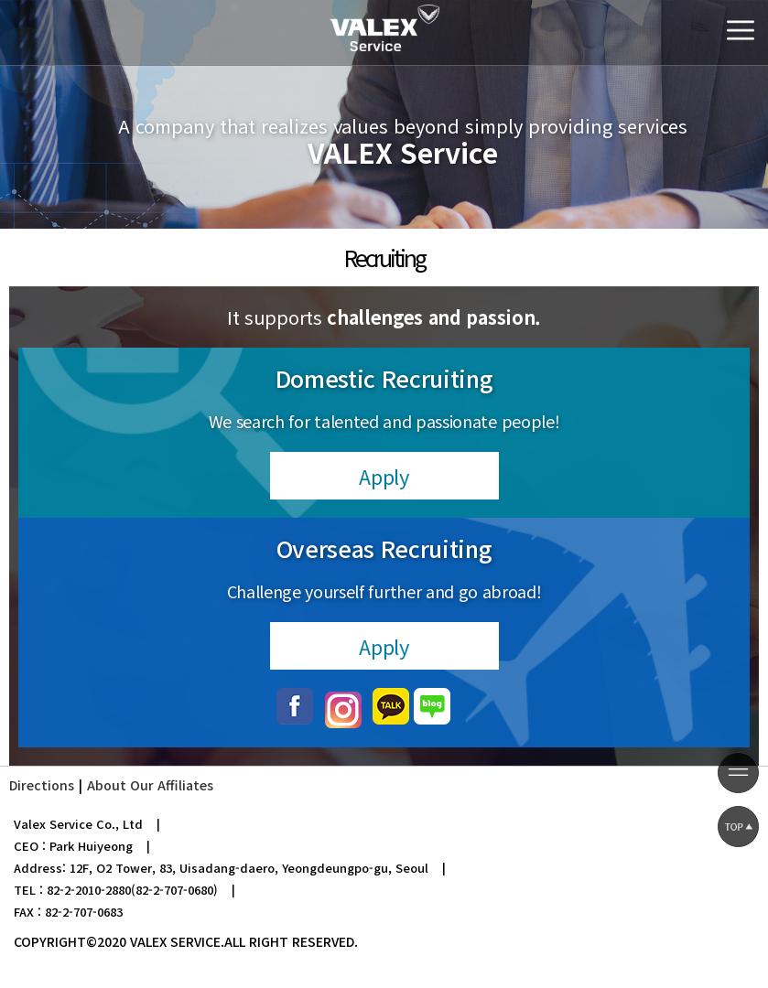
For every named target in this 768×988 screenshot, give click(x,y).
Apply (383, 475)
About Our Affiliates (150, 785)
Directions (41, 785)
